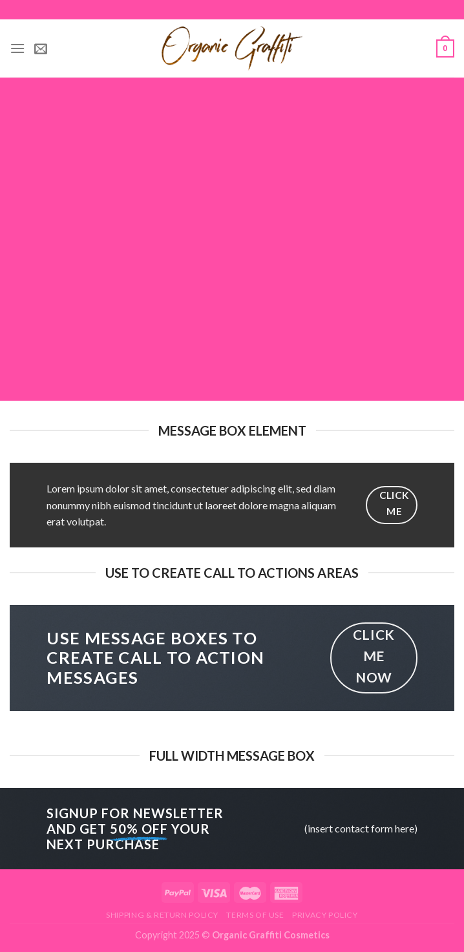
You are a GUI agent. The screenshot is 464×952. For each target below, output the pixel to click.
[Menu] (17, 48)
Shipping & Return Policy (162, 915)
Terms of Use (255, 915)
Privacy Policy (325, 915)
